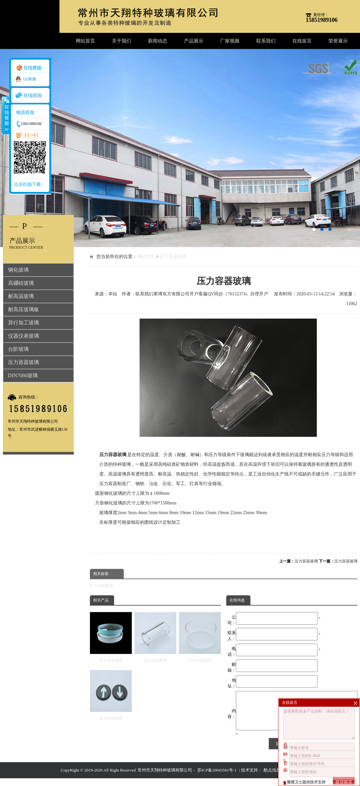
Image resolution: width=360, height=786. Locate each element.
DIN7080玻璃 (23, 375)
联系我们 (266, 40)
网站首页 (85, 40)
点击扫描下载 (27, 184)
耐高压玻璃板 (23, 309)
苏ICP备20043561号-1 (217, 777)
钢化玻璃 (18, 270)
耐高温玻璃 (21, 296)
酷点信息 (272, 777)
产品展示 (193, 40)
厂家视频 (229, 40)
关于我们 (121, 40)
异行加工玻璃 (23, 322)
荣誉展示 (338, 40)
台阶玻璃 (18, 349)
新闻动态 (157, 40)
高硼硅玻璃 (21, 283)
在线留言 (302, 40)
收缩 (5, 115)
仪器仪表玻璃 (23, 336)
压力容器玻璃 (173, 256)
